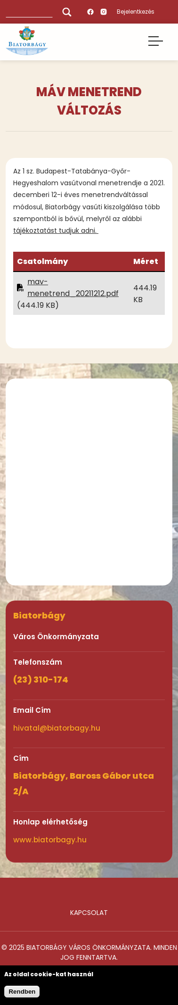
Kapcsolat (89, 912)
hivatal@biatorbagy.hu (56, 728)
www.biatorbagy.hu (50, 840)
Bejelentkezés (135, 12)
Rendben (21, 991)
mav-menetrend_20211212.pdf (73, 287)
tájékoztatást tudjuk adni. (55, 230)
